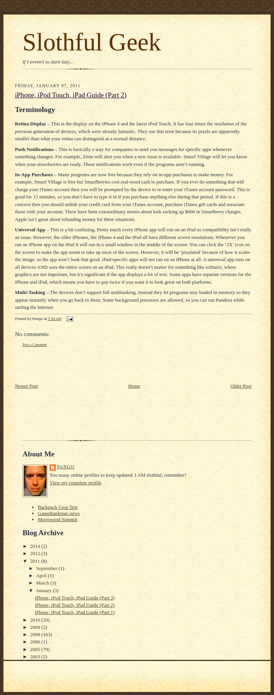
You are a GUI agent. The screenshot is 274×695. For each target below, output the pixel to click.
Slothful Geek (92, 42)
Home (134, 386)
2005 (35, 649)
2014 (35, 546)
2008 (35, 634)
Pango (65, 466)
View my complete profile (76, 483)
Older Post (240, 386)
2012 (35, 553)
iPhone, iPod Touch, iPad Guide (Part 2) (70, 95)
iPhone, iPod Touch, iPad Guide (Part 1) (74, 612)
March (43, 583)
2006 (35, 642)
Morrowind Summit (57, 519)
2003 (35, 656)
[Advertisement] (59, 365)
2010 (35, 620)
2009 (35, 627)
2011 (35, 561)
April (42, 575)
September (47, 568)
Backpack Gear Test (57, 507)
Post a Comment (35, 345)
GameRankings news (59, 513)
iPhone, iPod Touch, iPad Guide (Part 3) (74, 598)
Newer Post (26, 386)
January (44, 590)
